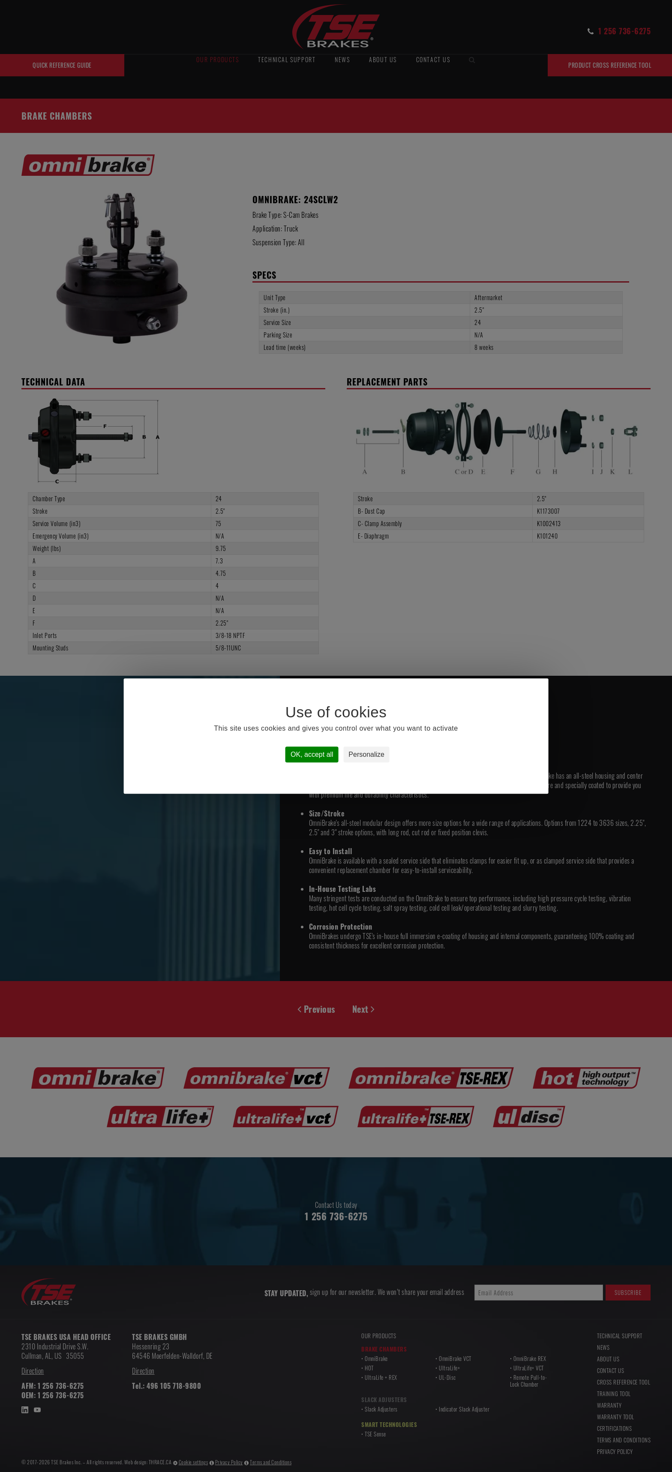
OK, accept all (312, 754)
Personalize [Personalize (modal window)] (366, 754)
